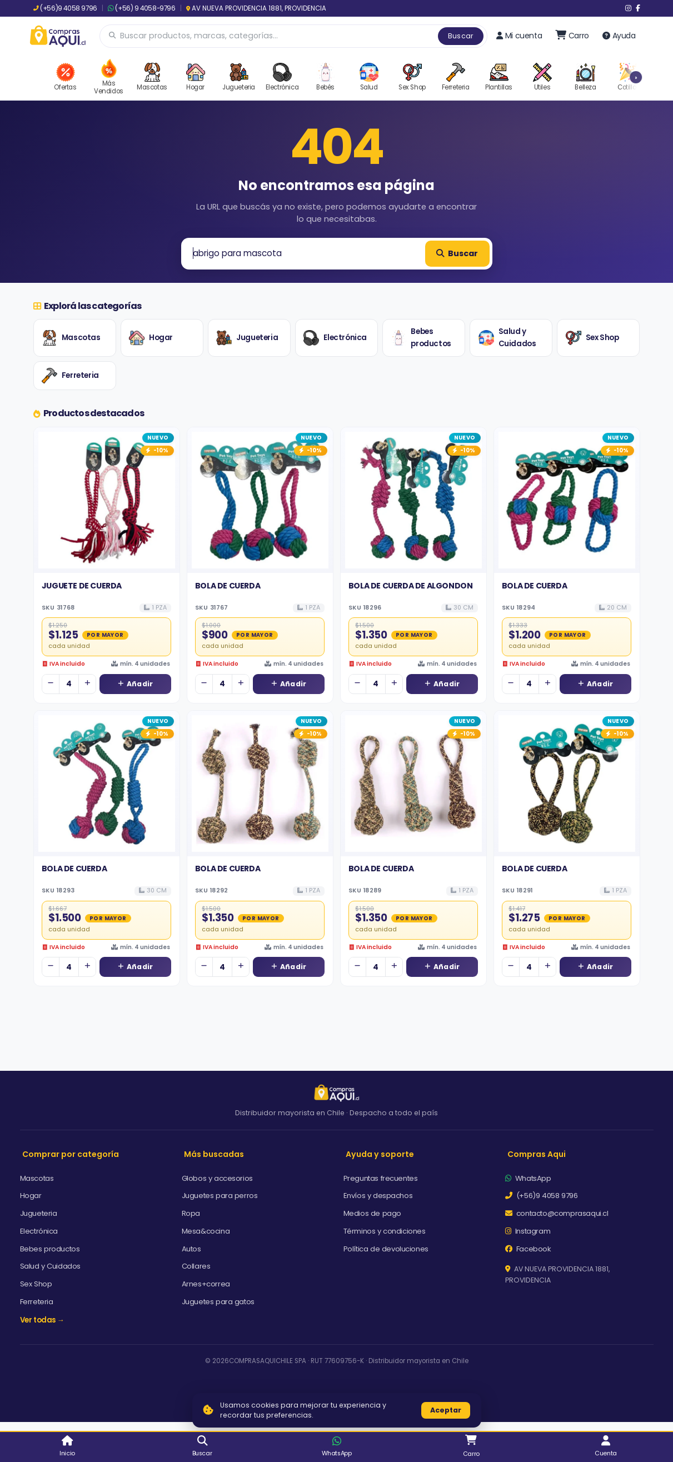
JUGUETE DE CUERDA (82, 585)
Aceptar (445, 1410)
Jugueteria (247, 338)
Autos (191, 1249)
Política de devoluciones (385, 1249)
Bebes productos (421, 337)
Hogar (151, 338)
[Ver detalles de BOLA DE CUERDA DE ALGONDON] (413, 500)
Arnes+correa (206, 1284)
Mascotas (71, 338)
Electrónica (335, 338)
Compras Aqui (536, 1154)
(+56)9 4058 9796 (65, 8)
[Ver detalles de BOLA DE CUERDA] (260, 500)
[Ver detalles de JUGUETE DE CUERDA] (107, 500)
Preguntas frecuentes (380, 1178)
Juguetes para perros (220, 1195)
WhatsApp (528, 1178)
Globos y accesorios (217, 1178)
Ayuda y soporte (380, 1154)
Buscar (460, 36)
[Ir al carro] (572, 35)
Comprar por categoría (70, 1154)
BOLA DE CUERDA (227, 585)
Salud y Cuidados (507, 337)
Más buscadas (214, 1154)
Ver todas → (42, 1320)
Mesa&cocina (206, 1231)
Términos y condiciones (384, 1231)
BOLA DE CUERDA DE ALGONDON (410, 585)
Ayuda (619, 35)
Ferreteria (70, 375)
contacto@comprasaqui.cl (557, 1213)
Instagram (528, 1231)
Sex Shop (592, 338)
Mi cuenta (519, 35)
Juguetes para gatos (218, 1301)
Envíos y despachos (378, 1195)
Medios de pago (372, 1213)
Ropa (191, 1213)
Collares (196, 1266)
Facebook (528, 1249)
